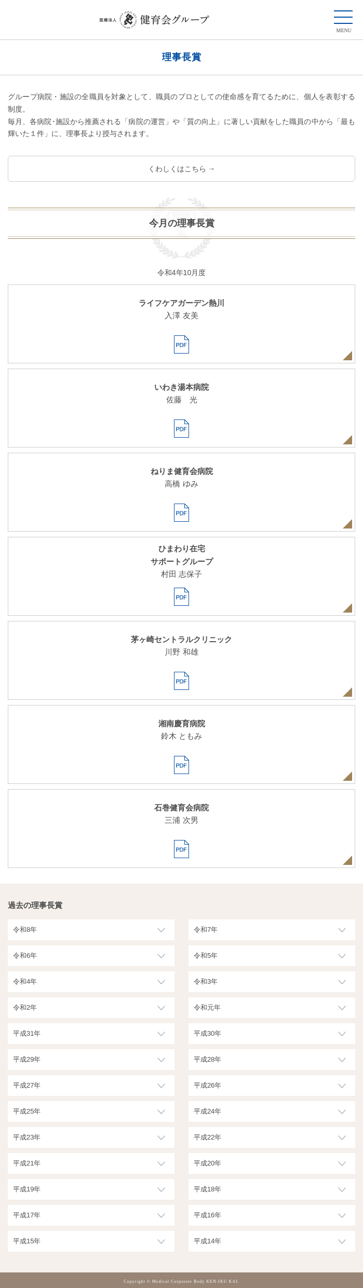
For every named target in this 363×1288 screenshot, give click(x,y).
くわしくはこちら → (182, 169)
